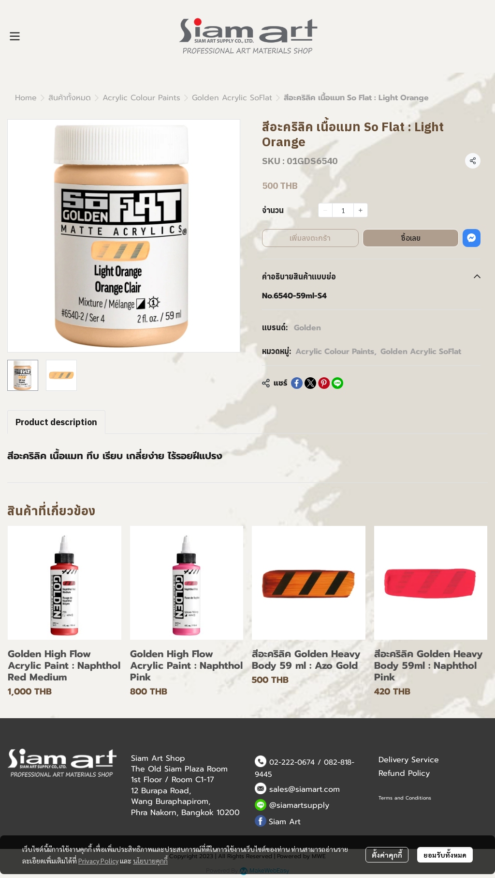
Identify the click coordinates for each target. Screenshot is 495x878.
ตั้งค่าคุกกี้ (387, 854)
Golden (307, 328)
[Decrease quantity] (325, 210)
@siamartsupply (299, 805)
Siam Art (285, 822)
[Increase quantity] (360, 210)
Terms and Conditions (405, 797)
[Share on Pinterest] (324, 383)
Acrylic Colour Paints (141, 98)
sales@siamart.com (304, 789)
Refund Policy (404, 773)
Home (26, 98)
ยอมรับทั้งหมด (444, 854)
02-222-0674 (292, 762)
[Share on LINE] (337, 383)
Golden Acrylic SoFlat (232, 98)
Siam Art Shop (158, 758)
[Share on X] (310, 383)
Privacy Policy (98, 860)
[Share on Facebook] (297, 383)
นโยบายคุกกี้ (150, 860)
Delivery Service (409, 760)
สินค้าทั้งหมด (69, 98)
